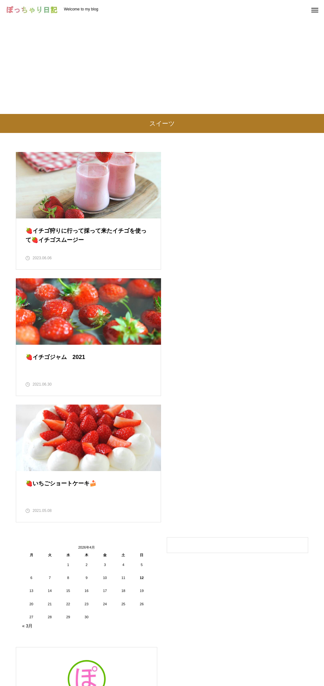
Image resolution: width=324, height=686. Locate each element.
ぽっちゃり (86, 582)
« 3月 (27, 500)
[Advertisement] (162, 66)
